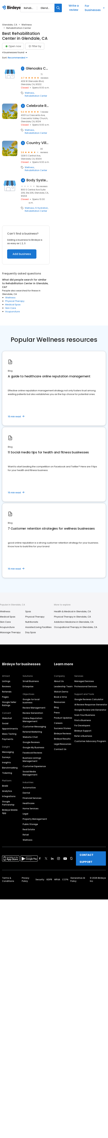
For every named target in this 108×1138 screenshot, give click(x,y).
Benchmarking (10, 767)
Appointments (10, 728)
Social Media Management (30, 773)
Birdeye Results (62, 738)
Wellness (26, 24)
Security (40, 879)
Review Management (34, 707)
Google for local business (31, 701)
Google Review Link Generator (90, 709)
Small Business (31, 681)
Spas (28, 611)
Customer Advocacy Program (90, 741)
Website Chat (30, 737)
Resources (59, 702)
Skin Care (10, 308)
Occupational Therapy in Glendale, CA (75, 627)
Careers (58, 723)
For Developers (82, 725)
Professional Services (85, 686)
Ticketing (7, 772)
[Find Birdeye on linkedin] (52, 858)
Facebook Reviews (32, 752)
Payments (7, 739)
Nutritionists (31, 622)
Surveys (6, 757)
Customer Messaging (34, 726)
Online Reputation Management (32, 720)
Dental (26, 792)
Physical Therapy (14, 301)
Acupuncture (12, 311)
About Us (59, 681)
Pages (5, 696)
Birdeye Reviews (62, 733)
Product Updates (63, 717)
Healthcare (28, 803)
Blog (56, 707)
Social (5, 723)
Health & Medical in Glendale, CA (72, 611)
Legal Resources (62, 744)
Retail (26, 834)
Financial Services (32, 798)
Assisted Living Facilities (38, 627)
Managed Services (84, 681)
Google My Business (33, 747)
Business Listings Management (32, 759)
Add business (22, 254)
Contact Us (60, 749)
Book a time (60, 696)
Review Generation (33, 712)
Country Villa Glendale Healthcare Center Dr (38, 143)
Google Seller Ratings (9, 704)
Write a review (74, 8)
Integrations (9, 796)
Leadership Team (63, 686)
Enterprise (28, 686)
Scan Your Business (84, 715)
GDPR (49, 879)
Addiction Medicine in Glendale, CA (74, 622)
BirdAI (5, 785)
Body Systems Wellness (38, 180)
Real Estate (29, 829)
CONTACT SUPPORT (86, 858)
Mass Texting (9, 733)
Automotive (29, 787)
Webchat (7, 718)
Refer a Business (83, 735)
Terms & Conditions (8, 879)
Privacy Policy (25, 879)
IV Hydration (41, 208)
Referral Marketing (32, 731)
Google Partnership (8, 803)
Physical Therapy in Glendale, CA (72, 616)
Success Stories (62, 728)
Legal (25, 813)
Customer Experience (34, 766)
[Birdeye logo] (12, 7)
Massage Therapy (10, 632)
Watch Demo (61, 691)
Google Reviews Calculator (88, 699)
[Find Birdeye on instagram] (58, 858)
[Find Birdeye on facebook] (39, 858)
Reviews (6, 686)
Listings (6, 681)
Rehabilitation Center (36, 96)
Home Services (30, 808)
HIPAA (57, 879)
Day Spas (30, 632)
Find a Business (82, 720)
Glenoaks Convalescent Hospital (38, 68)
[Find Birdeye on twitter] (46, 858)
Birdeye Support (82, 730)
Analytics (7, 791)
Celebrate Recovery (38, 106)
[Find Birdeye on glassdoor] (71, 858)
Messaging (8, 752)
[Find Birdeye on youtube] (65, 858)
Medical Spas (13, 304)
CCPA (65, 879)
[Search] (58, 8)
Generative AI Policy (77, 879)
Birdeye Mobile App (10, 811)
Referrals (6, 691)
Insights (6, 762)
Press (57, 712)
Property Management (35, 818)
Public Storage (30, 824)
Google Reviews (31, 742)
